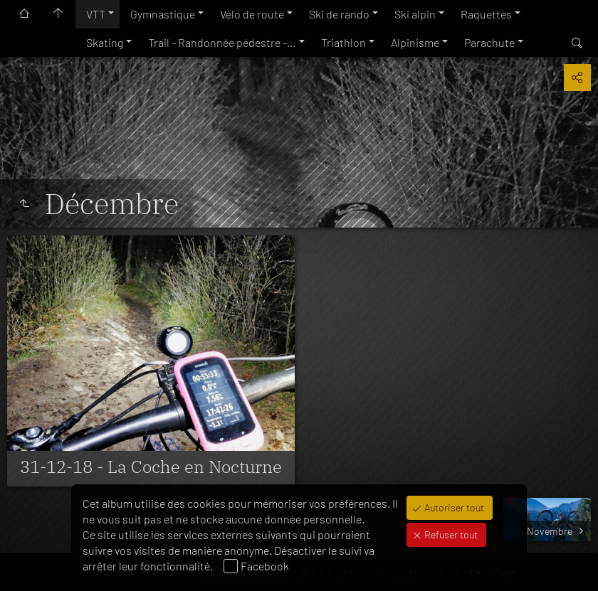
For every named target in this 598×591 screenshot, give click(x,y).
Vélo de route (252, 14)
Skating (104, 42)
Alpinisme (415, 42)
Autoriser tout (453, 507)
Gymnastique (162, 14)
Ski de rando (339, 14)
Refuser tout (450, 534)
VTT (95, 14)
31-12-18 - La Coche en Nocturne (151, 466)
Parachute (489, 42)
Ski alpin (415, 14)
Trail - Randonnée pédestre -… (222, 42)
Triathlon (343, 42)
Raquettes (486, 14)
